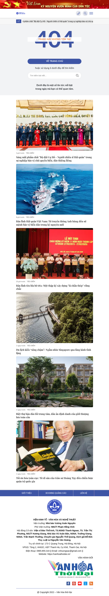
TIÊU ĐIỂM (30, 153)
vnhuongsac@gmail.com (70, 551)
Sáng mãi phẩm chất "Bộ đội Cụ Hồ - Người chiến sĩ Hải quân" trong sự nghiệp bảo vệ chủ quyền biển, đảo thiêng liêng (54, 159)
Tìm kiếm (77, 75)
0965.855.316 (43, 551)
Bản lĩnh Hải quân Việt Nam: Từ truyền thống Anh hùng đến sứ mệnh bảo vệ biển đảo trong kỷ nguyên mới (51, 223)
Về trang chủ (54, 61)
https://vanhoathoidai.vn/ (58, 554)
